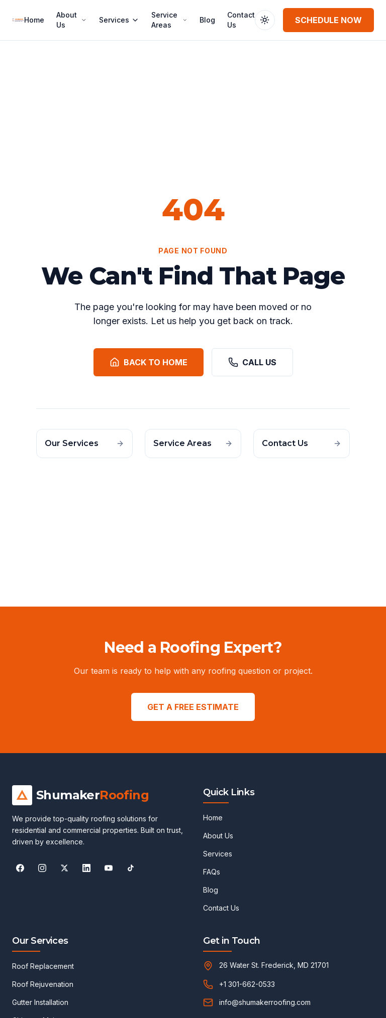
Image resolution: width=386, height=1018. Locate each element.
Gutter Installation (40, 1002)
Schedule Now (328, 20)
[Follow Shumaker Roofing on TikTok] (131, 868)
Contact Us (241, 20)
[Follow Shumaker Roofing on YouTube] (109, 868)
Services (119, 20)
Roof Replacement (43, 966)
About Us (71, 20)
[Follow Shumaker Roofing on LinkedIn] (86, 868)
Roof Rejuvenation (42, 984)
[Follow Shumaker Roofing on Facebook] (20, 868)
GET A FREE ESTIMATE (193, 707)
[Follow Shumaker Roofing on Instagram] (42, 868)
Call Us (252, 362)
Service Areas (169, 20)
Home (34, 20)
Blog (207, 20)
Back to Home (148, 362)
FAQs (211, 871)
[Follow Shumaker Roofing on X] (64, 868)
